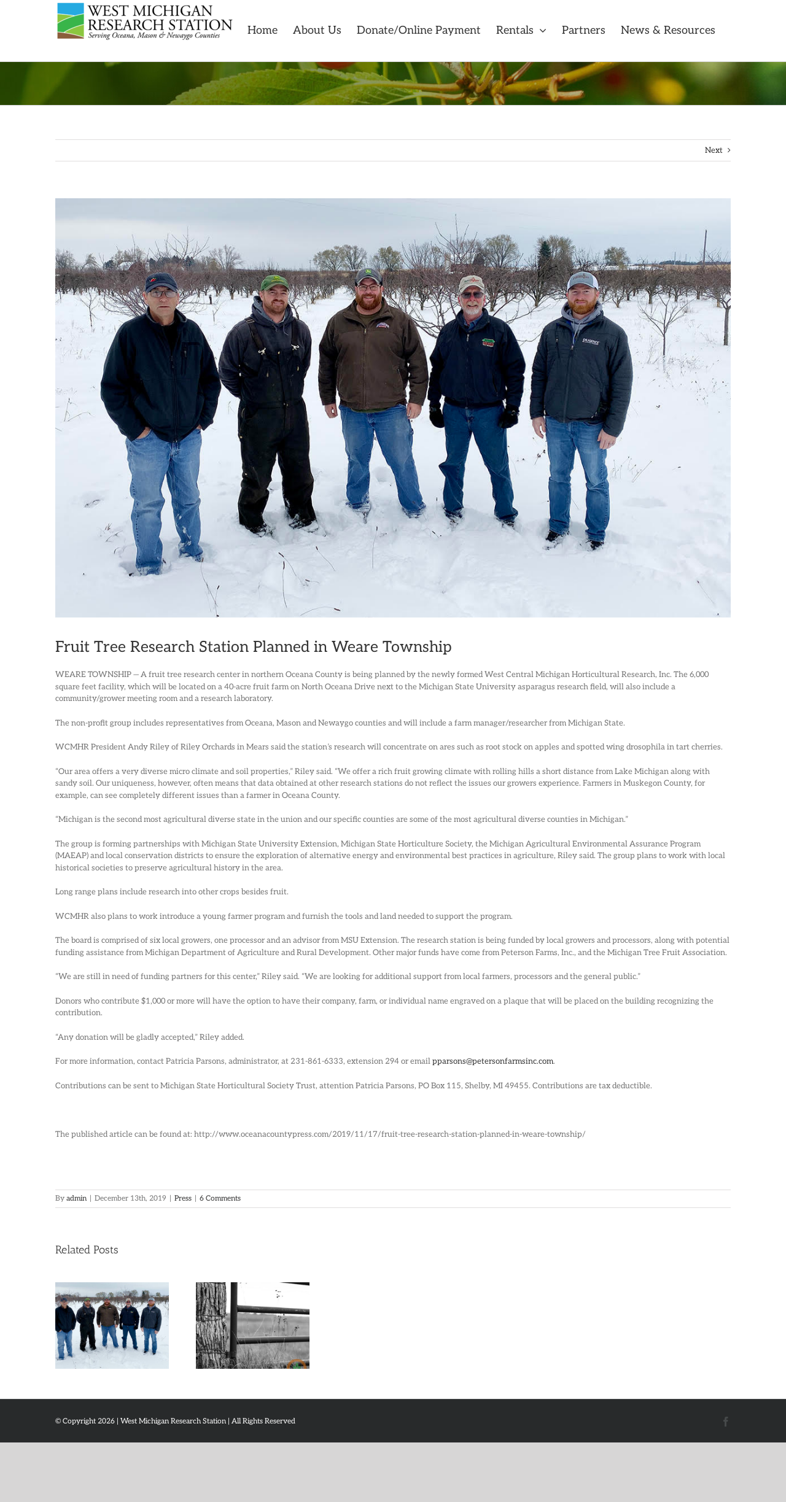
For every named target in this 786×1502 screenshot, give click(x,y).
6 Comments (220, 1198)
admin (76, 1198)
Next (714, 150)
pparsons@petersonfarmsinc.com (492, 1061)
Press (183, 1198)
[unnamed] (393, 407)
